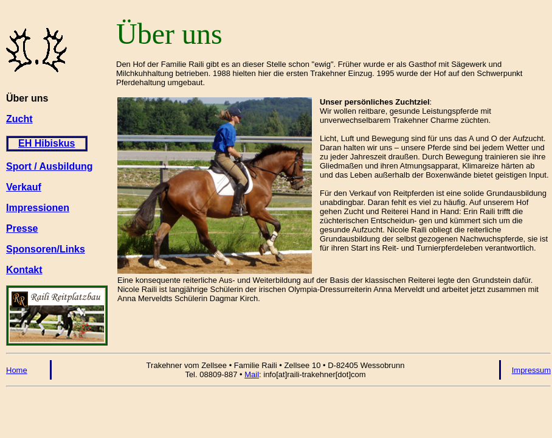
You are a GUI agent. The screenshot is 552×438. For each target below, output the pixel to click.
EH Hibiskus (46, 143)
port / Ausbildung (53, 166)
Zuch (17, 119)
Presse (22, 228)
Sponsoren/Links (45, 249)
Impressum (531, 370)
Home (16, 370)
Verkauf (23, 187)
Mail (251, 374)
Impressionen (37, 208)
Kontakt (24, 270)
